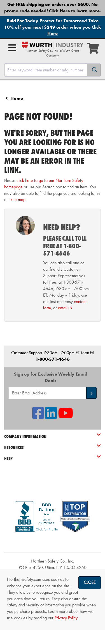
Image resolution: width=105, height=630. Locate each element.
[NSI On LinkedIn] (51, 416)
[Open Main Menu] (12, 47)
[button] (91, 393)
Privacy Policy (66, 617)
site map (18, 199)
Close (90, 582)
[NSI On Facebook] (38, 416)
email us (65, 307)
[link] (53, 542)
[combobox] (52, 70)
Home (16, 98)
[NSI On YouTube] (65, 416)
